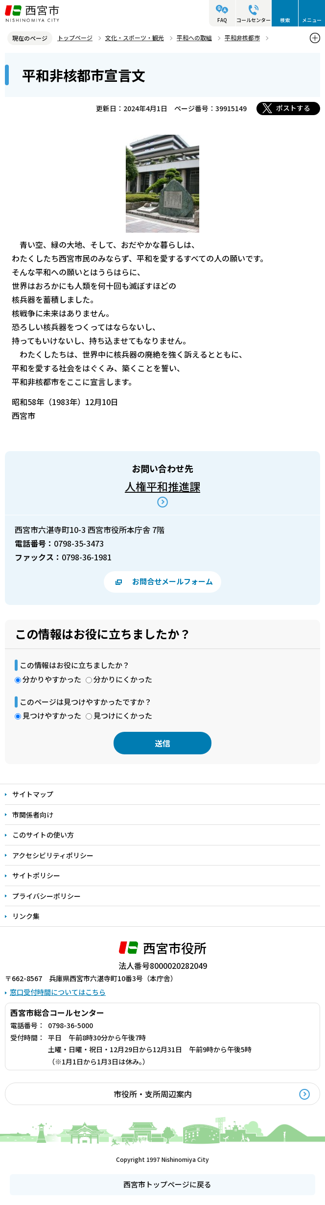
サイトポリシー (36, 875)
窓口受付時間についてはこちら (58, 992)
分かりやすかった (52, 679)
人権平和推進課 (162, 486)
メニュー (312, 20)
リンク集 (26, 916)
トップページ (75, 37)
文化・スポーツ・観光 (134, 37)
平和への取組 (194, 37)
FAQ (222, 20)
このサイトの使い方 (43, 835)
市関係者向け (32, 814)
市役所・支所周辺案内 (153, 1094)
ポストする (293, 108)
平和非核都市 (242, 37)
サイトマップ (32, 794)
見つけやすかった (52, 715)
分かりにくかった (122, 679)
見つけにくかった (122, 715)
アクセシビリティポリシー (52, 855)
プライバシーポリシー (46, 896)
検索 (285, 20)
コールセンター (253, 20)
